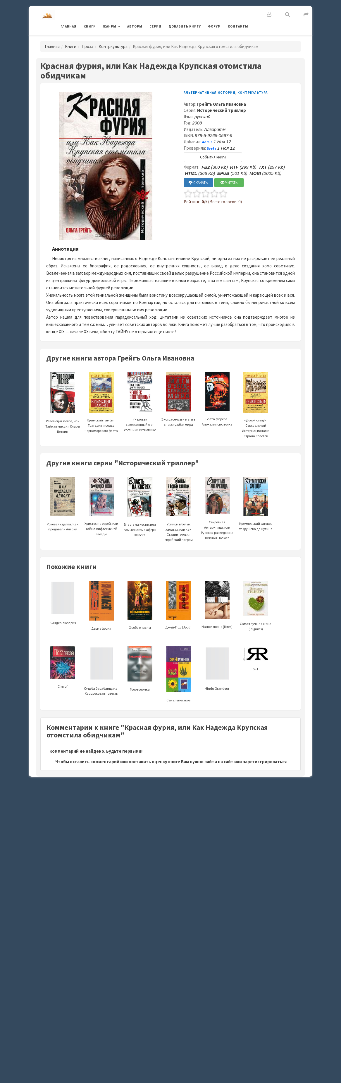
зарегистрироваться (265, 761)
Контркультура (113, 46)
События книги (213, 157)
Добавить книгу (184, 26)
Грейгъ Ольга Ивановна (221, 104)
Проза (87, 46)
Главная (69, 26)
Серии (155, 26)
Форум (214, 26)
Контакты (238, 26)
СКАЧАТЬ (198, 182)
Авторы (134, 26)
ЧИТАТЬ (229, 182)
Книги (90, 26)
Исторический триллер (221, 110)
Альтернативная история (209, 92)
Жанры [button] (109, 26)
